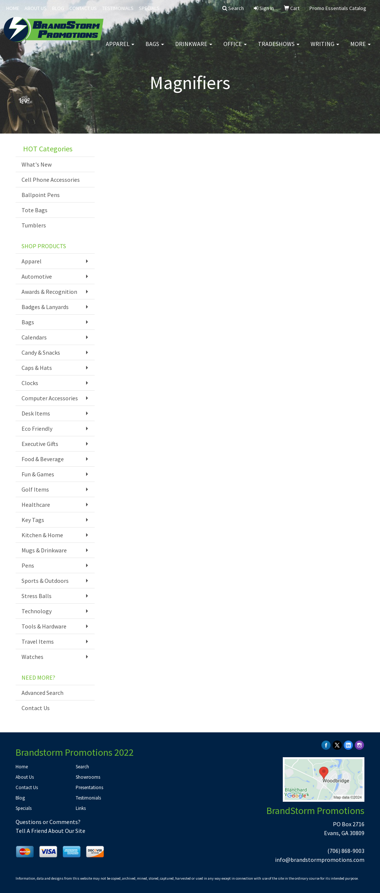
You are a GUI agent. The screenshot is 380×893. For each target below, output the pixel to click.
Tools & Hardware (44, 626)
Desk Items (36, 413)
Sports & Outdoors (45, 580)
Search (82, 767)
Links (81, 808)
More (360, 48)
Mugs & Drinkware (44, 550)
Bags (154, 48)
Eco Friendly (37, 428)
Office (235, 48)
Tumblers (34, 225)
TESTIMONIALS (118, 8)
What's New (37, 164)
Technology (37, 611)
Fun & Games (38, 474)
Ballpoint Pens (41, 194)
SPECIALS (149, 8)
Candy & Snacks (41, 352)
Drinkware (193, 48)
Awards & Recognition (49, 291)
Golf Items (35, 489)
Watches (32, 656)
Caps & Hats (37, 367)
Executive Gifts (40, 443)
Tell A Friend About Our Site (50, 830)
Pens (28, 565)
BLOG (58, 8)
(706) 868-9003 (345, 850)
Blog (20, 798)
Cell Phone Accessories (51, 179)
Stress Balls (37, 596)
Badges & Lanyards (45, 307)
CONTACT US (83, 8)
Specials (24, 808)
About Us (25, 777)
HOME (12, 8)
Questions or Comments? (48, 821)
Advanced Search (42, 692)
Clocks (30, 383)
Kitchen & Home (42, 535)
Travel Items (38, 641)
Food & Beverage (43, 459)
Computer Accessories (50, 398)
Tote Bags (35, 210)
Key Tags (33, 519)
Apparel (120, 48)
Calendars (34, 337)
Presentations (89, 787)
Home (22, 767)
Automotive (37, 276)
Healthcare (36, 504)
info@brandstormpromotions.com (319, 859)
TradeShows (278, 48)
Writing (325, 48)
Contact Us (36, 708)
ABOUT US (35, 8)
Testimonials (88, 798)
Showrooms (88, 777)
